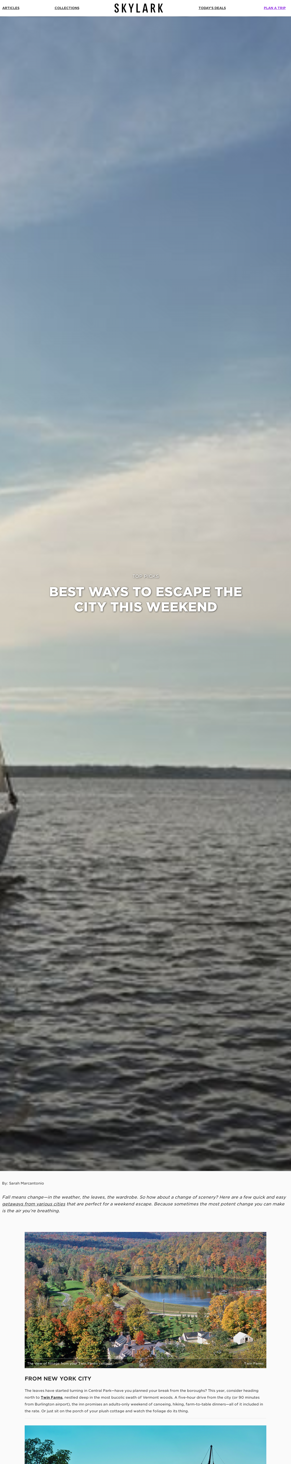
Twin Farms (51, 1397)
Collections (67, 8)
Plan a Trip (275, 8)
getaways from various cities (33, 1203)
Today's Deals (212, 8)
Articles (10, 8)
